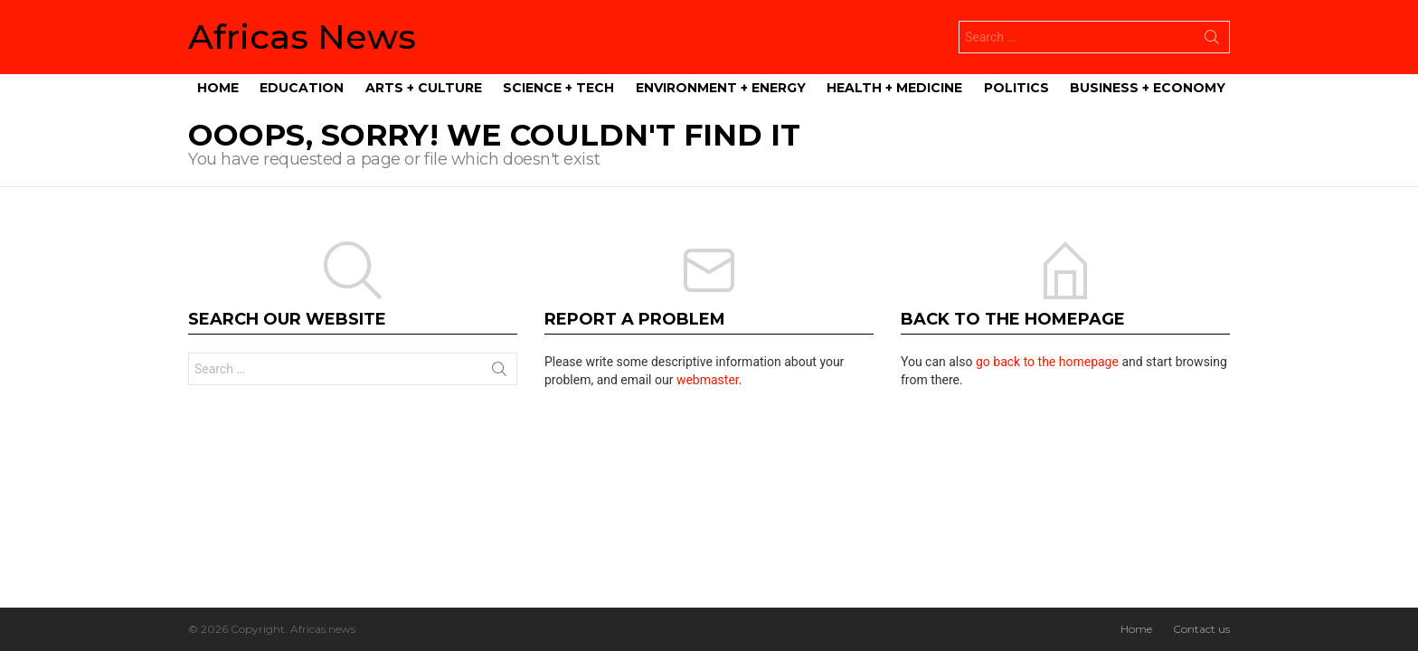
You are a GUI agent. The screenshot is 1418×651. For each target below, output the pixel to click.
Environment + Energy (721, 88)
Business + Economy (1147, 88)
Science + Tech (558, 88)
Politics (1016, 88)
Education (302, 88)
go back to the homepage (1047, 361)
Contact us (1201, 629)
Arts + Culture (423, 88)
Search (1212, 41)
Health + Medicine (894, 88)
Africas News (302, 36)
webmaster (707, 380)
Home (218, 88)
